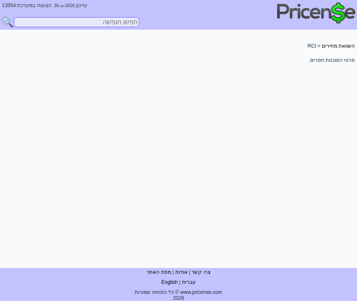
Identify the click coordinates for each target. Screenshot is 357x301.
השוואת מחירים (338, 46)
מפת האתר (158, 272)
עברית (189, 282)
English (169, 282)
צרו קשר (200, 272)
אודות (181, 272)
